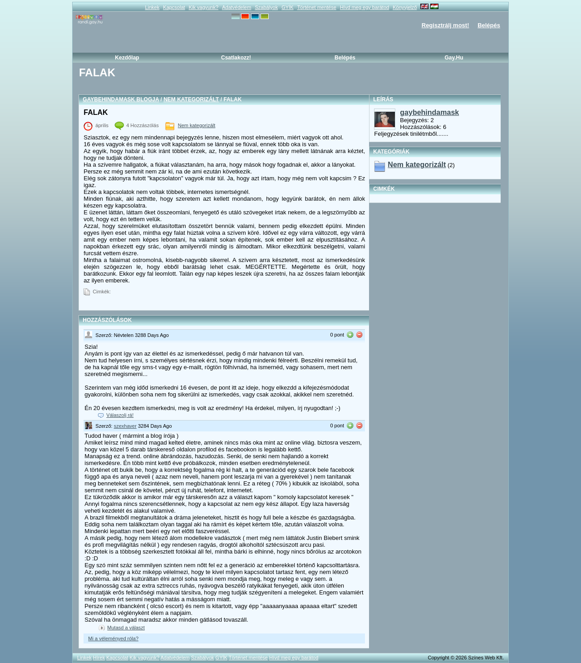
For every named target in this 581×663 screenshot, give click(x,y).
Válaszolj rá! (119, 415)
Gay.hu (453, 57)
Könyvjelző (405, 7)
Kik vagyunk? (203, 7)
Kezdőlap (127, 57)
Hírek (99, 657)
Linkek (152, 7)
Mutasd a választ (126, 627)
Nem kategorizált (191, 99)
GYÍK (287, 7)
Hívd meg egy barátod (364, 7)
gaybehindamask (429, 112)
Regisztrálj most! (445, 25)
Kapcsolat (174, 7)
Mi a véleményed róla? (113, 638)
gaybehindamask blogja (121, 99)
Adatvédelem (236, 7)
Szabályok (266, 7)
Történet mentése (316, 7)
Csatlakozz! (236, 57)
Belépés (489, 25)
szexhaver (125, 426)
